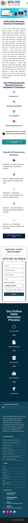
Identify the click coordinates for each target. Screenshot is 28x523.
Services (5, 472)
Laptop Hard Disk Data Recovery (11, 442)
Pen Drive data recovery (9, 453)
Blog (4, 480)
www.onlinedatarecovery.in (15, 508)
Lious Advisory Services (18, 520)
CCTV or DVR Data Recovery (10, 459)
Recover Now (6, 477)
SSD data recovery (7, 445)
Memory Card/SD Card (8, 451)
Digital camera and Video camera (11, 456)
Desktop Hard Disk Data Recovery (11, 440)
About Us (5, 469)
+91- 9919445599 (14, 116)
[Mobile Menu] (27, 3)
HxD (3, 486)
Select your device (9, 282)
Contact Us (5, 475)
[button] (14, 142)
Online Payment (7, 483)
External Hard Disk (7, 448)
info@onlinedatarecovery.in (15, 503)
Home (4, 466)
